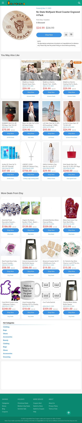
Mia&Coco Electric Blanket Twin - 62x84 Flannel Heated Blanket (50, 84)
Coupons (5, 412)
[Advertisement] (10, 78)
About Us (52, 403)
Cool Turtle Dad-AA (49, 302)
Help (34, 412)
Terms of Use (53, 409)
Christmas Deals (23, 403)
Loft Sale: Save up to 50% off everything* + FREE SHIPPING (51, 125)
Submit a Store (38, 406)
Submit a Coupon (38, 409)
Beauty (5, 340)
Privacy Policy (53, 406)
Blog (3, 409)
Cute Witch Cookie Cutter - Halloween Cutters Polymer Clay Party (10, 304)
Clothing (6, 327)
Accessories (7, 337)
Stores (4, 406)
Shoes (5, 334)
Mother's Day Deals (24, 406)
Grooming (6, 357)
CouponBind (40, 420)
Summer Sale (22, 409)
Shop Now (49, 35)
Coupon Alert (37, 403)
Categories (5, 403)
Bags (5, 330)
